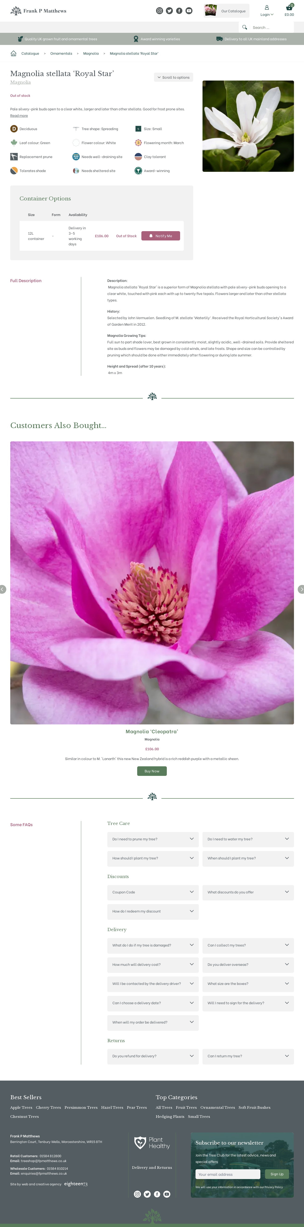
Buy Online (22, 29)
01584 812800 (50, 1155)
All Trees (164, 1107)
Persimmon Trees (81, 1107)
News (144, 29)
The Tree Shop (55, 29)
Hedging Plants (170, 1116)
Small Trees (199, 1116)
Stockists (109, 29)
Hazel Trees (112, 1107)
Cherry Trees (48, 1107)
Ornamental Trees (217, 1107)
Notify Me (160, 240)
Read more (19, 120)
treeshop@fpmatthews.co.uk (38, 1160)
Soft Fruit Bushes (254, 1107)
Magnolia (20, 87)
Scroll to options (173, 82)
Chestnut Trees (24, 1116)
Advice (130, 29)
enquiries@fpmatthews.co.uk (38, 1173)
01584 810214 (57, 1168)
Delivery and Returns (152, 1168)
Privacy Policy (274, 1187)
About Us (85, 29)
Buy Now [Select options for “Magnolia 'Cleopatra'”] (152, 775)
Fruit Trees (186, 1107)
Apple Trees (21, 1107)
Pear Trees (137, 1107)
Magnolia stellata (205, 291)
